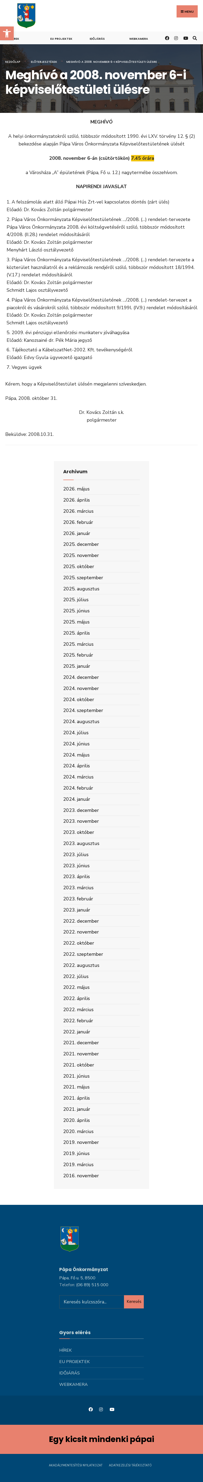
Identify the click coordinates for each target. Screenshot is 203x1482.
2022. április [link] (76, 998)
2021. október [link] (78, 1065)
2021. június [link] (76, 1076)
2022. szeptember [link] (83, 954)
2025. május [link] (76, 622)
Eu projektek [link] (61, 39)
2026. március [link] (78, 511)
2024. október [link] (78, 699)
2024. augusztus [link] (81, 721)
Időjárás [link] (97, 39)
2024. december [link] (81, 677)
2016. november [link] (81, 1176)
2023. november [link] (81, 821)
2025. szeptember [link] (83, 577)
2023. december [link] (81, 810)
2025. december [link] (81, 544)
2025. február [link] (78, 655)
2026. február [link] (78, 522)
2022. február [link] (78, 1021)
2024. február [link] (78, 788)
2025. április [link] (76, 633)
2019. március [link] (78, 1164)
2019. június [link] (76, 1153)
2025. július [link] (76, 599)
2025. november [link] (81, 555)
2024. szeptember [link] (83, 710)
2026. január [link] (76, 533)
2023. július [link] (76, 854)
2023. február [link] (78, 899)
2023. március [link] (78, 887)
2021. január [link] (76, 1109)
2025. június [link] (76, 611)
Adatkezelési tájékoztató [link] (130, 1465)
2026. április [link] (76, 500)
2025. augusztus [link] (81, 589)
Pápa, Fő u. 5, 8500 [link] (77, 1278)
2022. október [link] (78, 943)
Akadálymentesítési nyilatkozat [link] (76, 1465)
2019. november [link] (81, 1142)
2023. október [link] (78, 832)
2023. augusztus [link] (81, 843)
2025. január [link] (76, 666)
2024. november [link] (81, 688)
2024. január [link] (76, 799)
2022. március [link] (78, 1009)
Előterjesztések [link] (44, 62)
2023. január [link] (76, 910)
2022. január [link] (76, 1032)
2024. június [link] (76, 744)
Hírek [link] (15, 39)
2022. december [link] (81, 921)
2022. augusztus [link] (81, 965)
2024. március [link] (78, 777)
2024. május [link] (76, 755)
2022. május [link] (76, 987)
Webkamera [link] (138, 39)
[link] (7, 33)
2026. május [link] (76, 489)
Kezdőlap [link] (12, 62)
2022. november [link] (81, 932)
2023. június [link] (76, 865)
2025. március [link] (78, 644)
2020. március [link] (78, 1131)
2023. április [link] (76, 876)
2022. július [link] (76, 976)
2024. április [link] (76, 766)
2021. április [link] (76, 1098)
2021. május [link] (76, 1087)
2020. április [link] (76, 1120)
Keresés (134, 1301)
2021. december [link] (81, 1042)
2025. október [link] (78, 566)
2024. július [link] (76, 732)
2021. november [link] (81, 1054)
